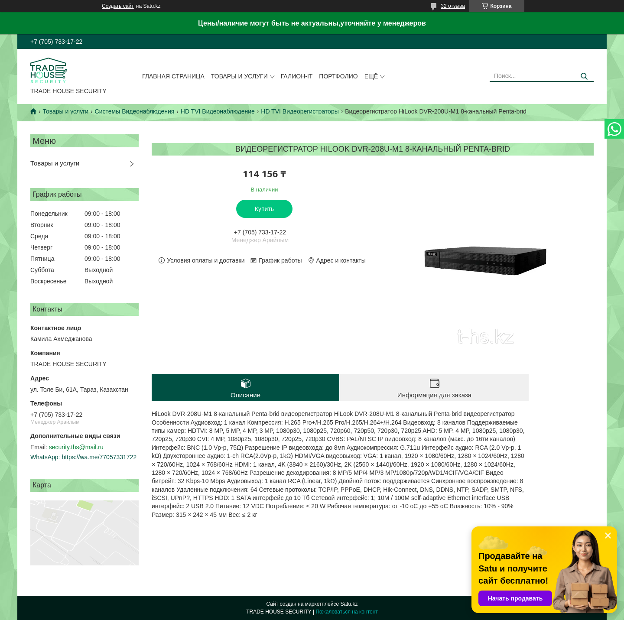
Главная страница (173, 76)
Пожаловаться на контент (346, 612)
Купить (264, 208)
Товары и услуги (239, 76)
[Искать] (584, 76)
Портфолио (338, 76)
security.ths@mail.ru (76, 447)
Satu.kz (349, 604)
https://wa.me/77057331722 (99, 457)
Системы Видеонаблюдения (135, 111)
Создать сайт (118, 6)
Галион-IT (297, 76)
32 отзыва (453, 6)
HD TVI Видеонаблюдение (218, 111)
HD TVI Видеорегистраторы (300, 111)
